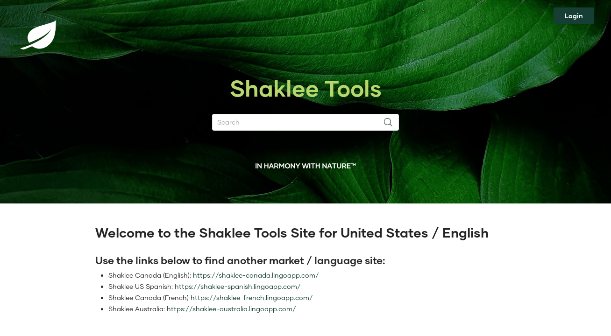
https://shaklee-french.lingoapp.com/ (252, 297)
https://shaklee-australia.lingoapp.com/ (231, 309)
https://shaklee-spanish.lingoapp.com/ (238, 286)
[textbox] (305, 284)
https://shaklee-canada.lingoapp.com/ (256, 275)
